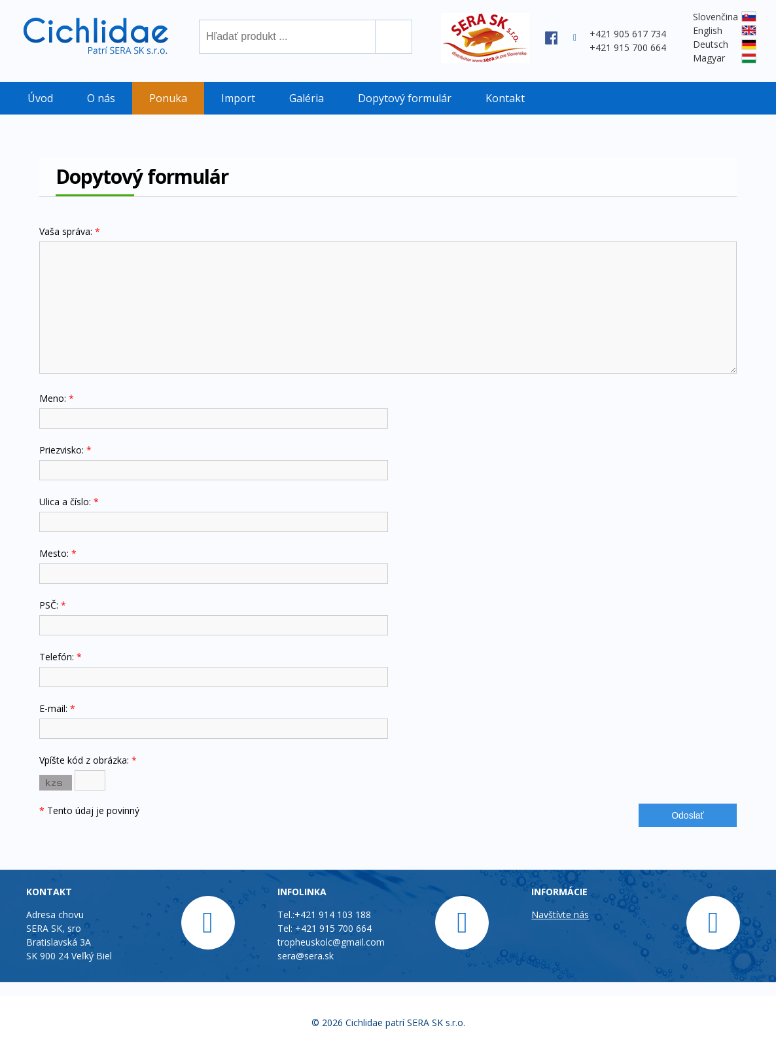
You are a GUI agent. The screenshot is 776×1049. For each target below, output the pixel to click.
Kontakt (505, 98)
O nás (101, 98)
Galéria (306, 98)
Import (238, 98)
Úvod (40, 98)
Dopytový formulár (404, 98)
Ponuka (168, 98)
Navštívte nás (560, 914)
